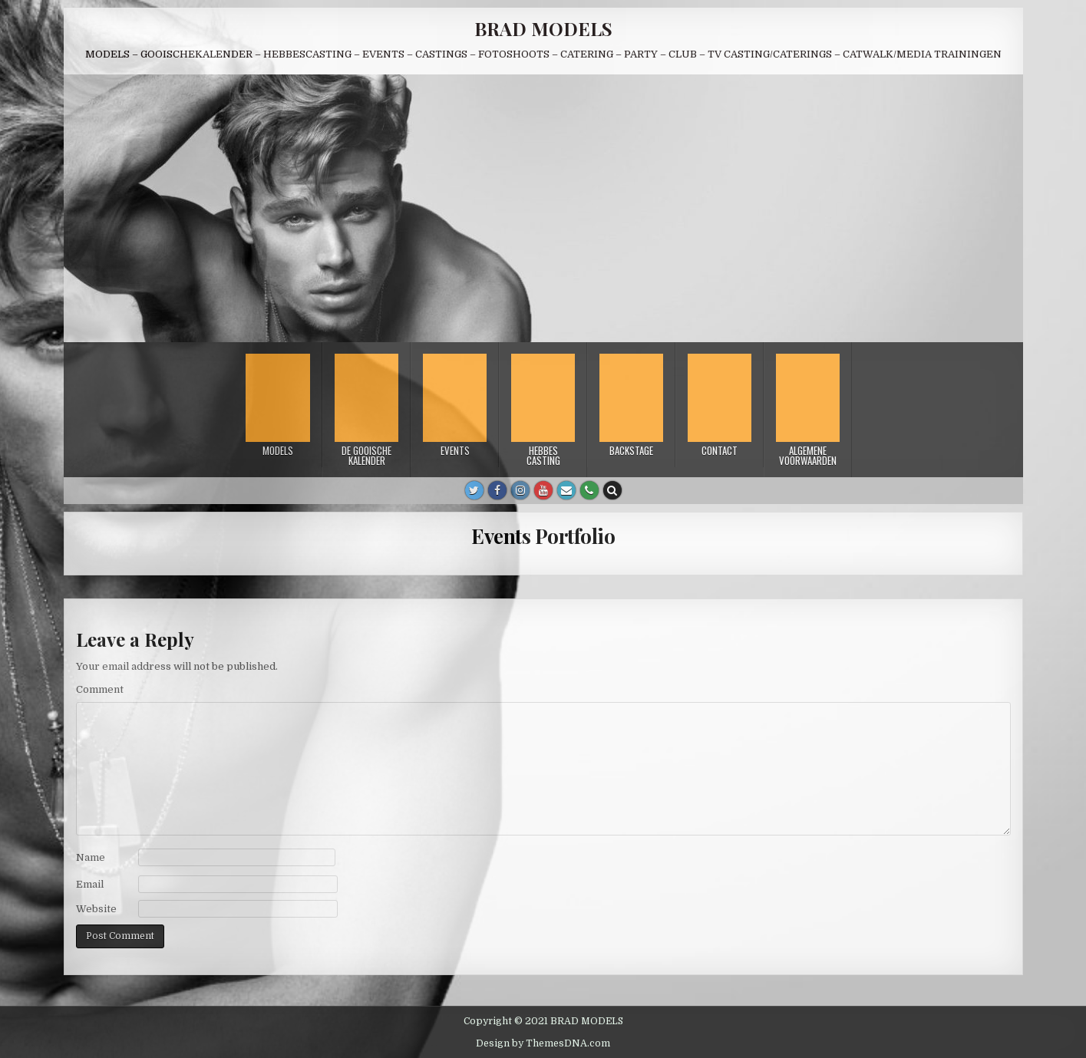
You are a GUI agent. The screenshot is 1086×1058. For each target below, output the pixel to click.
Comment (100, 689)
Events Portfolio (543, 535)
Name (90, 857)
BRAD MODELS (543, 28)
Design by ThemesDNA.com (543, 1043)
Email (90, 884)
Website (96, 909)
